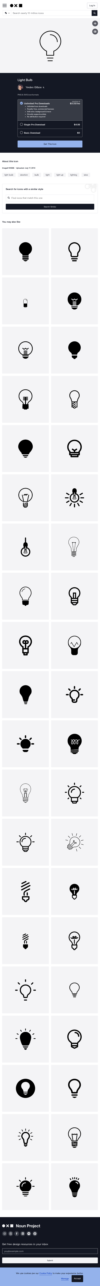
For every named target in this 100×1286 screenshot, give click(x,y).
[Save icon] (95, 23)
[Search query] (50, 197)
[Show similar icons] (95, 31)
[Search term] (51, 13)
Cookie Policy (45, 1273)
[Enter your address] (50, 1251)
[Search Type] (7, 13)
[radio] (50, 109)
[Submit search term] (94, 13)
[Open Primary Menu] (5, 6)
